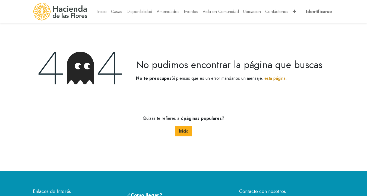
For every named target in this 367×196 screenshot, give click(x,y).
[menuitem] (102, 11)
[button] (294, 11)
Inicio (183, 131)
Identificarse (319, 11)
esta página (275, 78)
